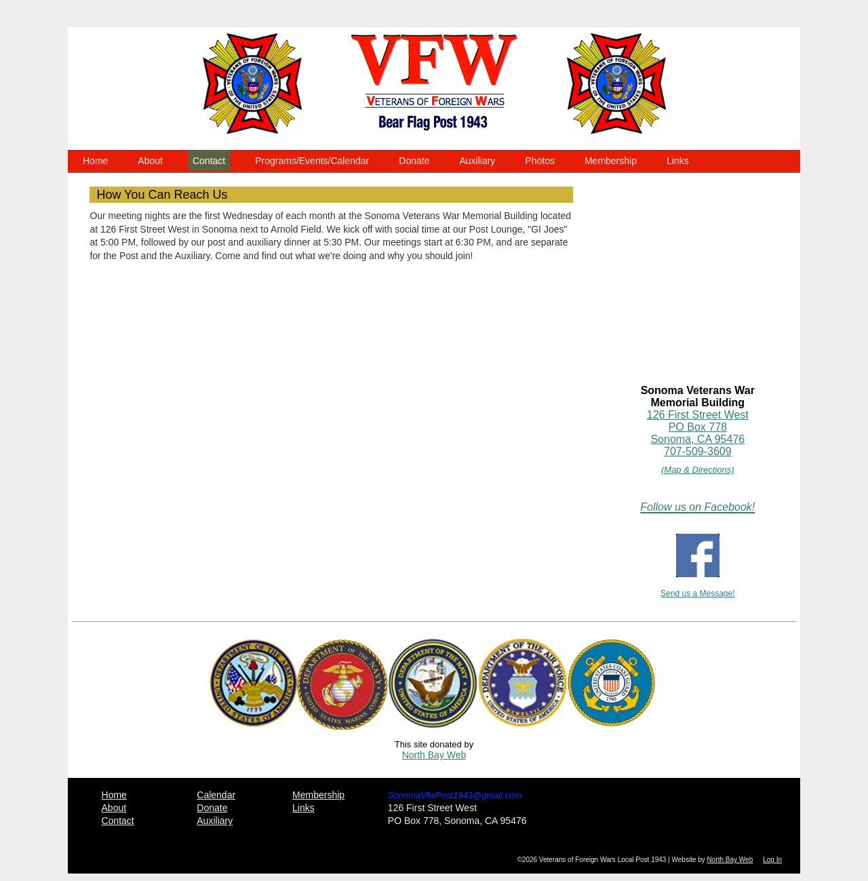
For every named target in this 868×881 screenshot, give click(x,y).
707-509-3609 (698, 451)
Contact (209, 160)
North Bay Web (434, 754)
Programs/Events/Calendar (312, 160)
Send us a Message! (697, 593)
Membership (611, 160)
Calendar (216, 794)
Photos (540, 160)
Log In (772, 859)
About (150, 160)
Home (95, 160)
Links (678, 160)
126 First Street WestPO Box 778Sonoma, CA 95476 (698, 427)
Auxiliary (477, 160)
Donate (414, 160)
